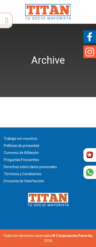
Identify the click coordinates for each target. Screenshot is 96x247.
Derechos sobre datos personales (30, 167)
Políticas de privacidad (21, 146)
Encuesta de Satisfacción (24, 181)
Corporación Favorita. (74, 236)
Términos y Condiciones (23, 174)
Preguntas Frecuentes (21, 160)
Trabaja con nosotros (20, 139)
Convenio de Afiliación (21, 153)
